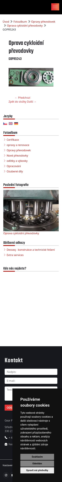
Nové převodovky (17, 155)
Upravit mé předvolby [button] (37, 470)
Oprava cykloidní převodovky (25, 25)
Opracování (14, 166)
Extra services (15, 255)
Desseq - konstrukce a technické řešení (31, 250)
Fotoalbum (20, 21)
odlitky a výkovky (17, 161)
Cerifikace (13, 140)
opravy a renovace (18, 145)
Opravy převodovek (43, 21)
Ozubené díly (15, 171)
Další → (31, 101)
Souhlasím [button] (37, 456)
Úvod (6, 21)
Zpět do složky (17, 101)
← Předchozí (22, 97)
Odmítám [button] (37, 463)
